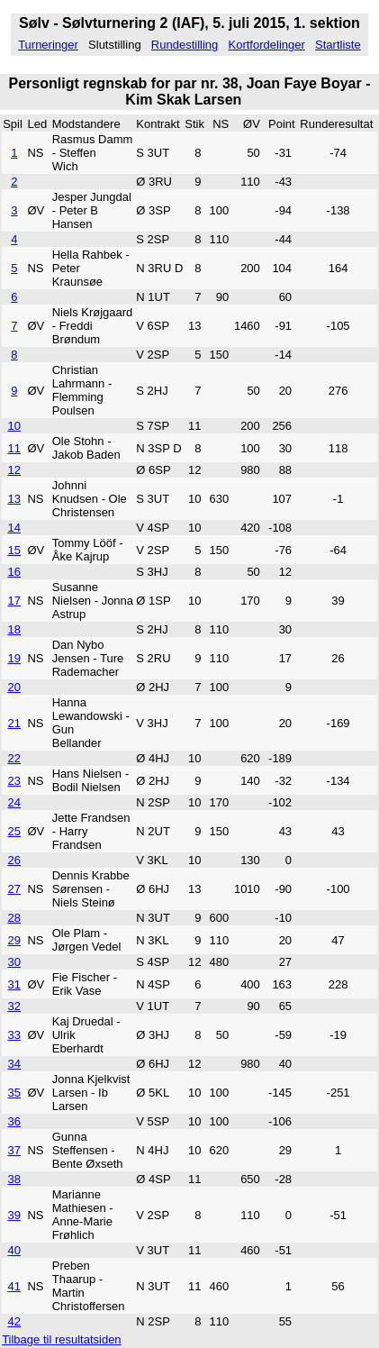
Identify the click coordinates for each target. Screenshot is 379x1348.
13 (14, 499)
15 (14, 550)
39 (14, 1215)
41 (14, 1286)
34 (14, 1063)
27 (14, 889)
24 (14, 802)
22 (14, 758)
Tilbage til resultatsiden (61, 1339)
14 (14, 527)
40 (14, 1250)
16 (14, 571)
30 (14, 962)
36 (14, 1121)
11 (14, 448)
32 (14, 1006)
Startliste (338, 44)
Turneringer (48, 44)
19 (14, 658)
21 (14, 723)
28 (14, 917)
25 (14, 831)
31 (14, 984)
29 (14, 940)
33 (14, 1035)
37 (14, 1150)
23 (14, 781)
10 (14, 426)
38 (14, 1179)
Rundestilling (184, 44)
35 (14, 1092)
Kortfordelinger (267, 44)
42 (14, 1321)
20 (14, 687)
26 (14, 860)
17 (14, 600)
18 (14, 629)
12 (14, 470)
